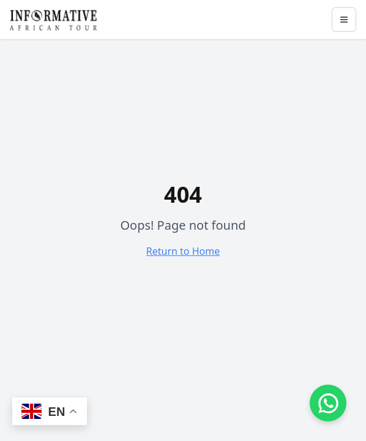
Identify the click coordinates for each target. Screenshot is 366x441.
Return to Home (183, 251)
